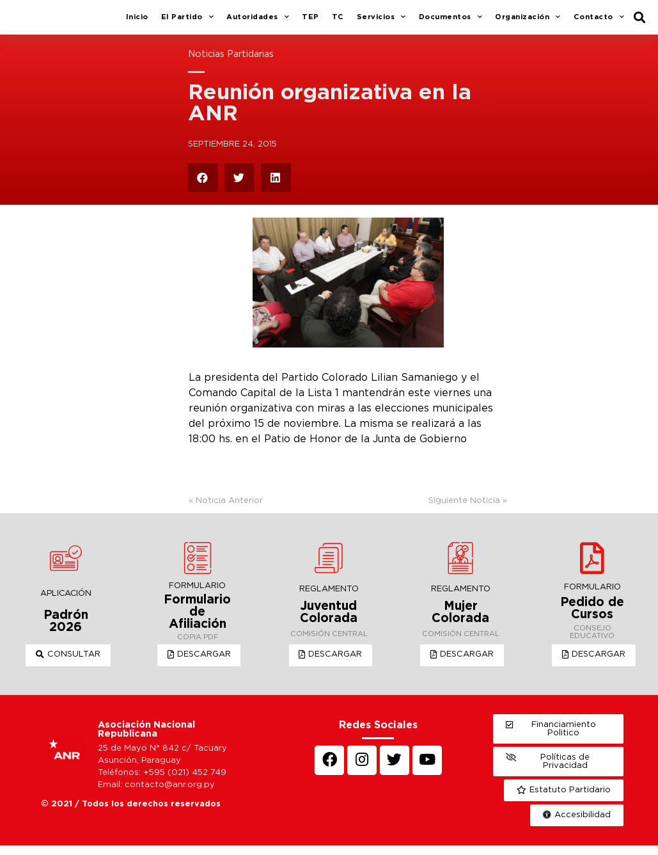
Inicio (137, 22)
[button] (71, 665)
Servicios (381, 22)
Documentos (451, 22)
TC (338, 22)
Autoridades (257, 22)
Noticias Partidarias (231, 64)
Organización (528, 22)
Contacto (599, 22)
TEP (310, 22)
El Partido (187, 22)
